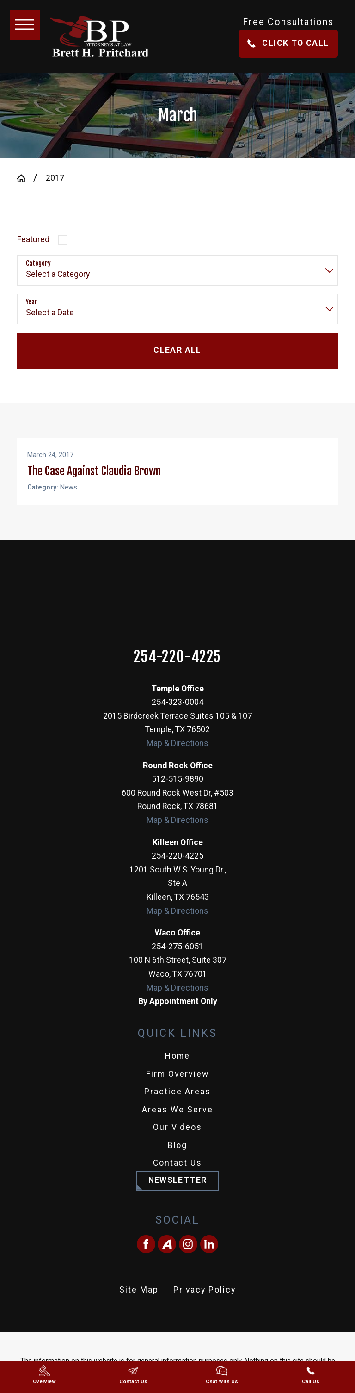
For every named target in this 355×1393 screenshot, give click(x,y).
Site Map (139, 1300)
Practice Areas (177, 1102)
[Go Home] (25, 178)
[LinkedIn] (209, 1255)
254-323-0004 (177, 712)
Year (31, 302)
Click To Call (288, 43)
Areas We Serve (177, 1120)
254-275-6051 (177, 957)
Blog (178, 1156)
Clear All (177, 350)
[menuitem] (177, 1067)
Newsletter (177, 1190)
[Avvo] (167, 1255)
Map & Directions (177, 754)
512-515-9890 (177, 789)
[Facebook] (146, 1255)
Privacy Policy (204, 1300)
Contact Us (177, 1173)
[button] (24, 24)
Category (38, 263)
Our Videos (177, 1137)
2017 (55, 177)
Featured (33, 239)
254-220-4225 (177, 668)
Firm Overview (177, 1084)
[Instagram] (188, 1255)
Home (177, 1066)
